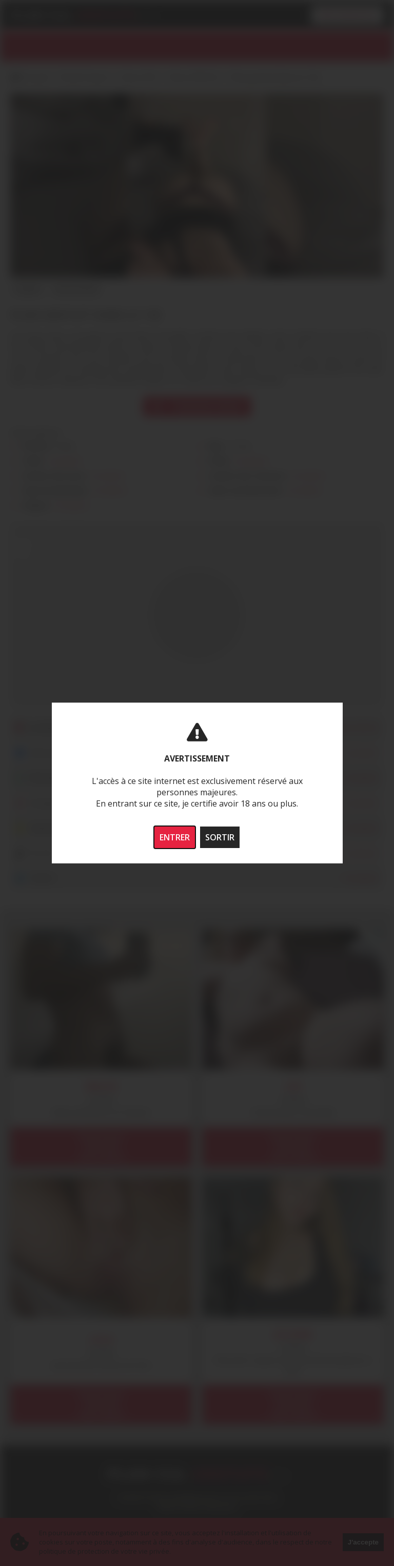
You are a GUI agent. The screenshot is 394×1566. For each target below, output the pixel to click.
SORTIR (219, 837)
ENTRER (175, 837)
